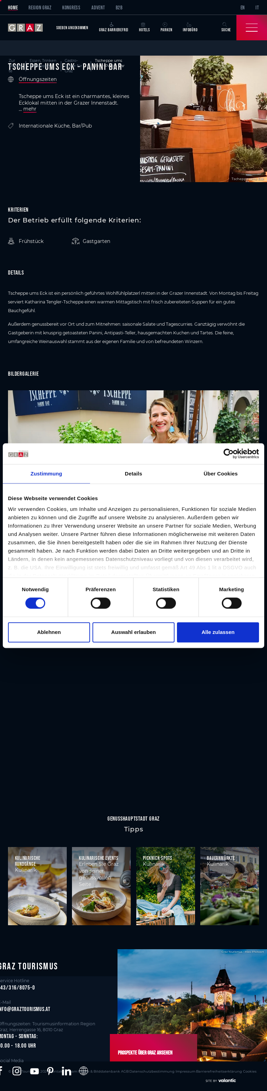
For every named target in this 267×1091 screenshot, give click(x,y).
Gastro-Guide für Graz (73, 65)
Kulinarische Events (99, 858)
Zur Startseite (16, 65)
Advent (98, 7)
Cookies (228, 1071)
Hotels (144, 27)
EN (243, 7)
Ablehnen (49, 632)
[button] (17, 1071)
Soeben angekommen (72, 27)
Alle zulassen (218, 632)
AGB (112, 1071)
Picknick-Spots (157, 858)
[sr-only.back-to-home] (29, 27)
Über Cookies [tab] (221, 474)
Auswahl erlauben (133, 632)
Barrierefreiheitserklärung (200, 1071)
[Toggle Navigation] (251, 27)
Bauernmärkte (221, 858)
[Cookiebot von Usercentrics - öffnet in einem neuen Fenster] (228, 453)
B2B (119, 7)
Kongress (71, 7)
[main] (133, 427)
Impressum (168, 1071)
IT (257, 7)
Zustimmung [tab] (46, 474)
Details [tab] (133, 474)
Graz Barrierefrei (113, 27)
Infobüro (190, 27)
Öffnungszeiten (38, 79)
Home (13, 7)
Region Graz (40, 7)
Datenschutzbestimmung (137, 1071)
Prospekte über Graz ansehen (142, 1053)
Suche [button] (226, 27)
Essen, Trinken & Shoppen (43, 63)
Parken (166, 27)
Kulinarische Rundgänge (27, 861)
